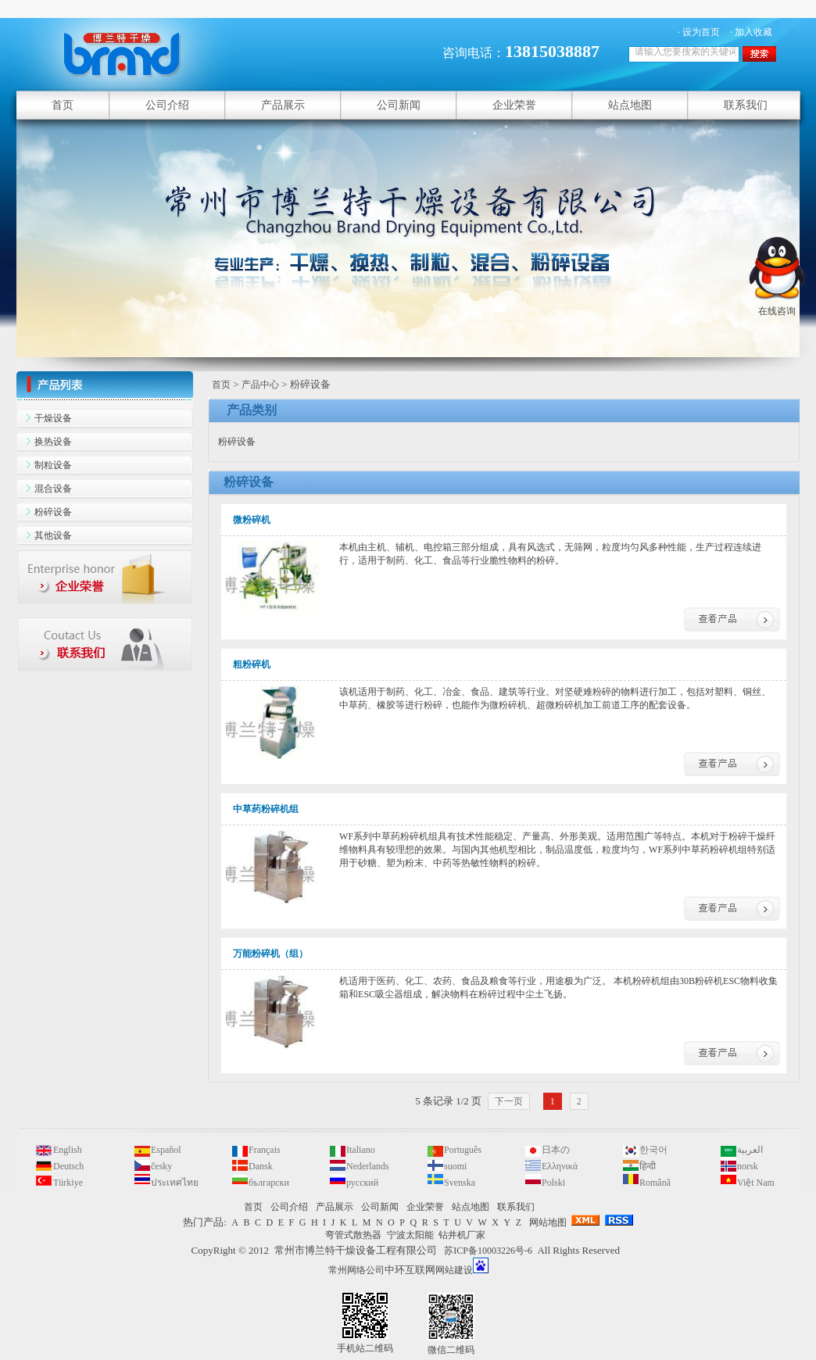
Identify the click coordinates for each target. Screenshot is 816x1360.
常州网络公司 (356, 1270)
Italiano (360, 1149)
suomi (455, 1166)
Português (462, 1149)
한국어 (653, 1149)
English (67, 1149)
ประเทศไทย (175, 1182)
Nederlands (367, 1166)
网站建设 (454, 1270)
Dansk (261, 1166)
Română (655, 1182)
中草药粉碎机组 (266, 808)
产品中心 (260, 384)
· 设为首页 (699, 32)
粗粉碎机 (251, 664)
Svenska (459, 1182)
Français (265, 1149)
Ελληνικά (560, 1166)
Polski (553, 1182)
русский (362, 1182)
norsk (747, 1166)
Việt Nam (756, 1182)
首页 (221, 384)
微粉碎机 (251, 519)
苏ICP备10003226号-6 (488, 1250)
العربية (750, 1149)
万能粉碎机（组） (270, 953)
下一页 (509, 1101)
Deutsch (68, 1166)
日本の (556, 1149)
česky (161, 1166)
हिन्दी (647, 1166)
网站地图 (548, 1222)
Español (166, 1149)
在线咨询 (777, 305)
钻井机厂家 (461, 1234)
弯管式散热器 (353, 1234)
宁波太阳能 (410, 1234)
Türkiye (68, 1182)
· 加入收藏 (751, 32)
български (269, 1182)
